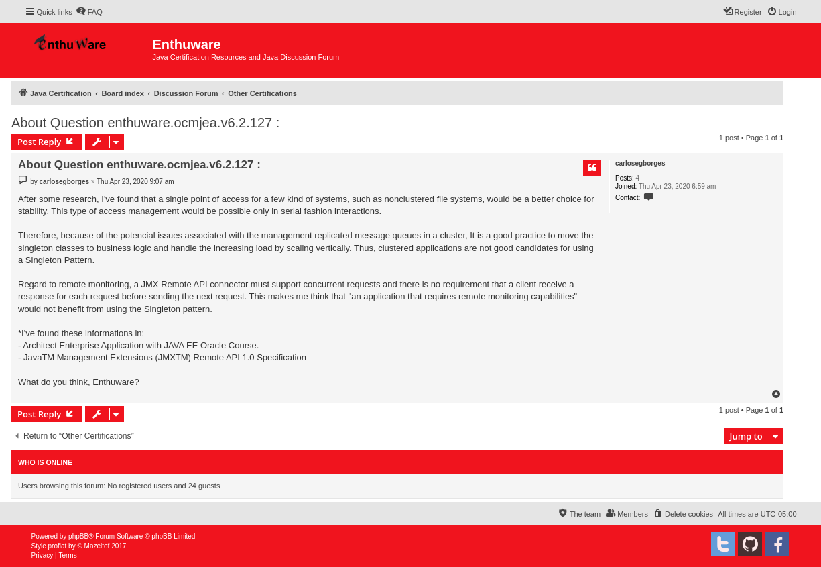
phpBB (78, 536)
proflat (57, 546)
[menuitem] (89, 12)
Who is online (45, 462)
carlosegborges (640, 163)
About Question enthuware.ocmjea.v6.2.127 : (145, 122)
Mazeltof (97, 546)
